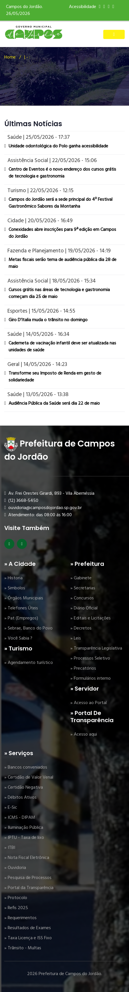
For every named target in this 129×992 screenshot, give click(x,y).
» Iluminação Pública (23, 827)
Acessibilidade (82, 7)
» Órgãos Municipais (23, 598)
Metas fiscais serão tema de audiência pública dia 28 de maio (62, 263)
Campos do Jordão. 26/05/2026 (24, 10)
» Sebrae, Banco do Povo (28, 628)
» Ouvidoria (15, 868)
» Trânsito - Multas (22, 948)
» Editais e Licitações (90, 618)
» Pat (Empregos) (21, 618)
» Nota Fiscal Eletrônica (26, 858)
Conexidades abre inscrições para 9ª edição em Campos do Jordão (62, 233)
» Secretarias (82, 588)
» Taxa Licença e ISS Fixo (28, 938)
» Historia (13, 578)
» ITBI (9, 847)
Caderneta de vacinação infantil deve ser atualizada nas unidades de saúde (62, 347)
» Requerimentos (20, 918)
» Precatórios (83, 668)
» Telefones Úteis (21, 608)
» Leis (75, 638)
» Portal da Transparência (28, 888)
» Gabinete (81, 578)
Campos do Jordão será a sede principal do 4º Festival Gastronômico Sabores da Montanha (60, 203)
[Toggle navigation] (114, 34)
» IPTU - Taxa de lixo (24, 837)
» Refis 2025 (16, 908)
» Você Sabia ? (18, 638)
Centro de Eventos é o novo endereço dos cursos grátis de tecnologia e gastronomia (62, 173)
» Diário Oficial (84, 608)
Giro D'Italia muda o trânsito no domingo (48, 320)
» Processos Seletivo (90, 658)
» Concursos (82, 598)
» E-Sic (10, 807)
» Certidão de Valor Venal (28, 777)
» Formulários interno (90, 678)
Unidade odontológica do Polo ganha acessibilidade (58, 146)
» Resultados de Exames (27, 928)
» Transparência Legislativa (96, 648)
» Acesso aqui (83, 734)
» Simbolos (14, 588)
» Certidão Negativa (23, 787)
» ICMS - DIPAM (19, 817)
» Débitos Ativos (20, 797)
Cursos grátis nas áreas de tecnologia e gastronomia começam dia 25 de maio (59, 293)
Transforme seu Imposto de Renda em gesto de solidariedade (55, 377)
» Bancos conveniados (25, 767)
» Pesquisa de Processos (27, 878)
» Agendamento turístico (28, 662)
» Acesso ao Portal (88, 703)
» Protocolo (15, 898)
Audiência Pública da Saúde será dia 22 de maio (54, 403)
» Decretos (81, 628)
